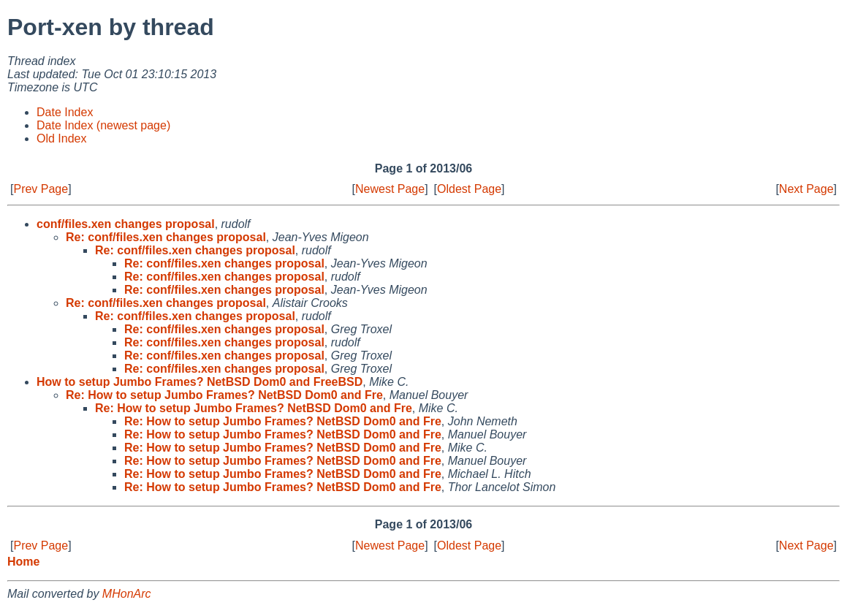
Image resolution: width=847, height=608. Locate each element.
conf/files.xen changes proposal (126, 224)
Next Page (806, 189)
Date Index (65, 112)
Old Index (61, 138)
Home (23, 561)
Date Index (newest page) (103, 125)
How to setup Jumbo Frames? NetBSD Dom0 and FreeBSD (199, 382)
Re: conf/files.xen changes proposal (166, 237)
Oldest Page (469, 189)
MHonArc (126, 594)
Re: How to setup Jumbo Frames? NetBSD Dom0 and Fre (224, 395)
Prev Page (40, 189)
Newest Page (390, 189)
